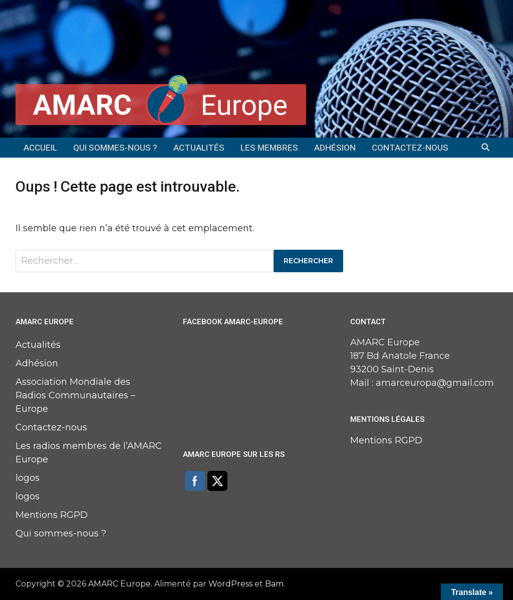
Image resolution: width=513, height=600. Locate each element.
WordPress (230, 583)
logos (28, 477)
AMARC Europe (119, 583)
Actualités (198, 148)
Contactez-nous (410, 148)
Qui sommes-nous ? (115, 148)
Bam (274, 583)
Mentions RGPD (52, 514)
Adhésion (335, 148)
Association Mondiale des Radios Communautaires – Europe (75, 395)
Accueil (40, 148)
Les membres (269, 148)
